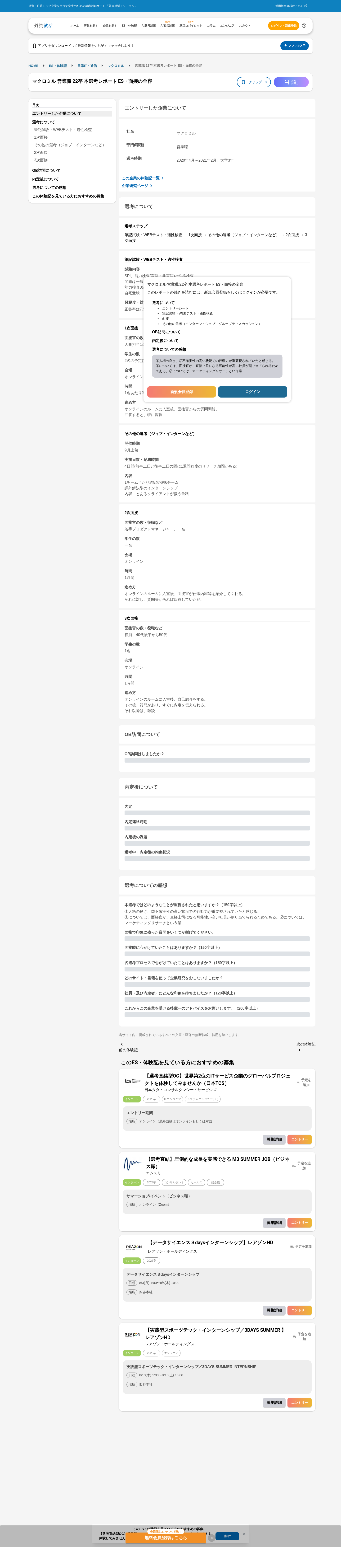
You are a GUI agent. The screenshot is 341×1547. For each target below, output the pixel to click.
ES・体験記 (58, 66)
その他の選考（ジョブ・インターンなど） (70, 145)
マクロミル (116, 66)
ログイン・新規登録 (283, 25)
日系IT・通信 (87, 66)
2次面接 (41, 152)
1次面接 (41, 137)
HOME (33, 66)
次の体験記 (305, 1047)
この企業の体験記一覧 (143, 178)
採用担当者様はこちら (289, 6)
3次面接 (41, 160)
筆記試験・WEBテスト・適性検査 (63, 130)
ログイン (252, 392)
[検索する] (304, 25)
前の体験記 (128, 1046)
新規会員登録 (181, 392)
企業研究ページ (138, 186)
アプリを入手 (294, 46)
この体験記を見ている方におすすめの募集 (68, 196)
